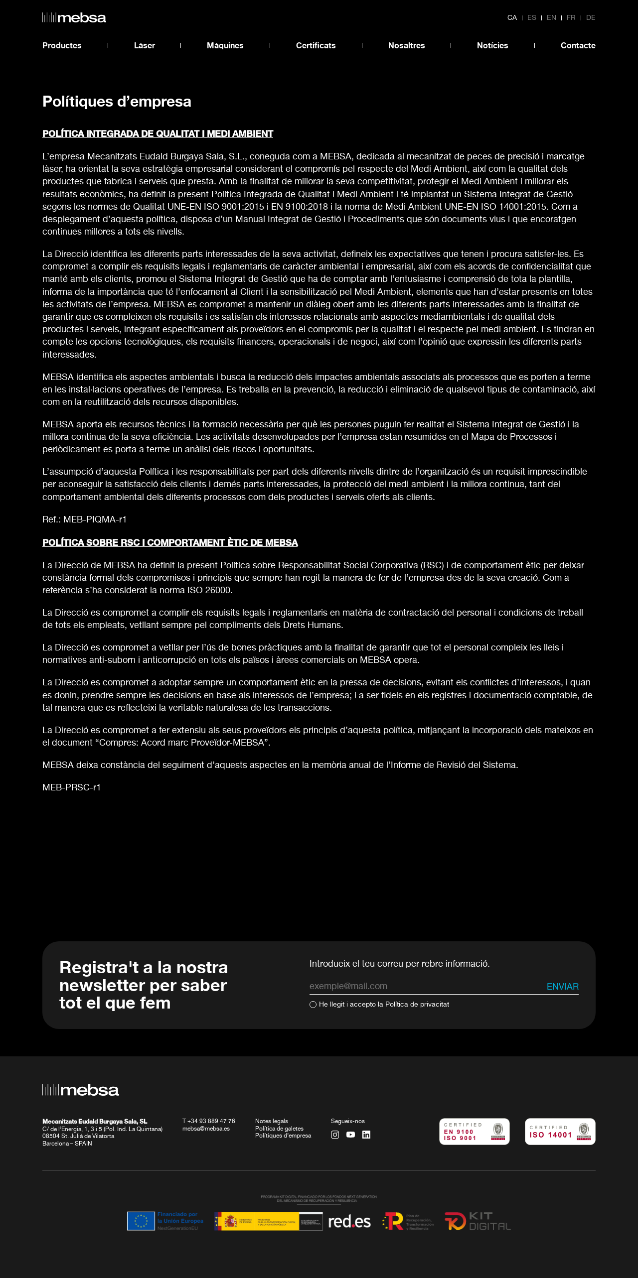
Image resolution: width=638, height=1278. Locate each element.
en (551, 17)
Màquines (225, 45)
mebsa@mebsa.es (206, 1129)
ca (512, 17)
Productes (62, 45)
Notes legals (271, 1122)
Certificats (316, 45)
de (591, 17)
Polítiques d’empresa (283, 1136)
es (531, 17)
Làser (144, 45)
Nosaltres (406, 45)
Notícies (492, 45)
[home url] (74, 17)
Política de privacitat (417, 1004)
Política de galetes (279, 1129)
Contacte (578, 45)
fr (571, 17)
